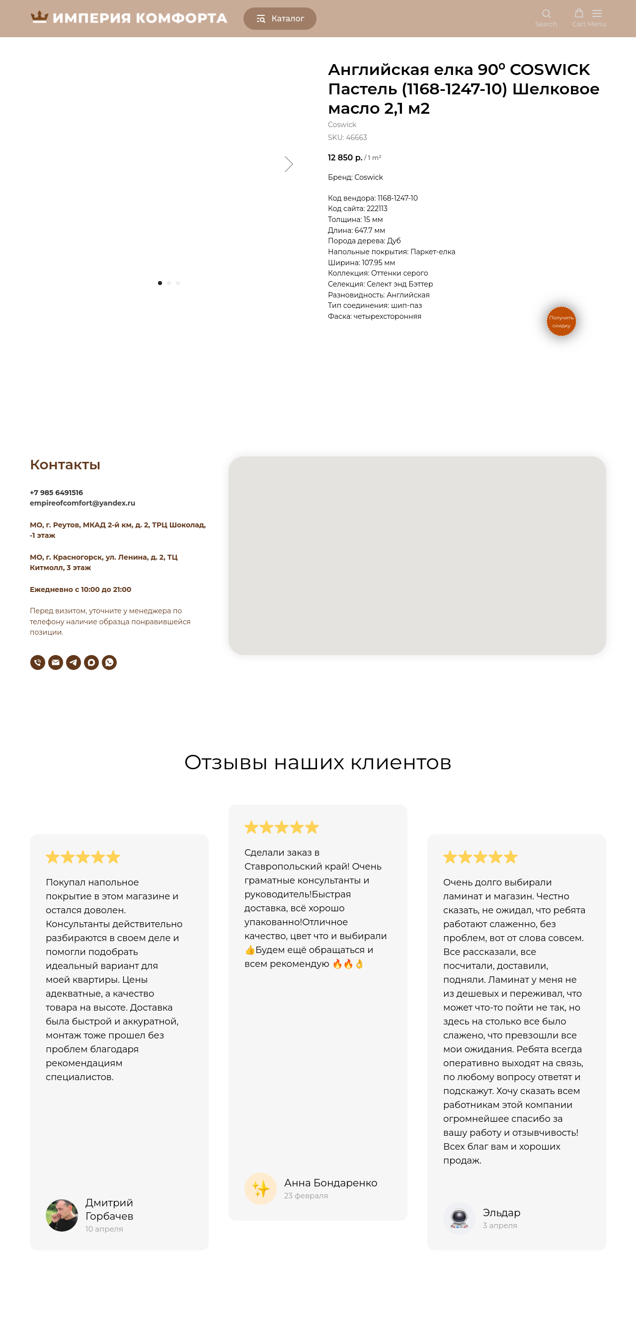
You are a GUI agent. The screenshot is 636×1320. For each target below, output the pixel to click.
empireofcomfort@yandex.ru (82, 503)
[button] (546, 18)
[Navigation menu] (596, 18)
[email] (55, 662)
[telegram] (73, 662)
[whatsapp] (109, 662)
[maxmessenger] (91, 662)
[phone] (37, 662)
